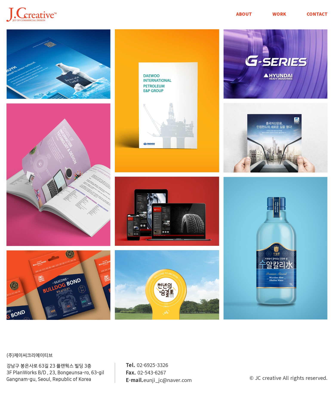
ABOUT (244, 14)
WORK (279, 14)
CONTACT (317, 14)
